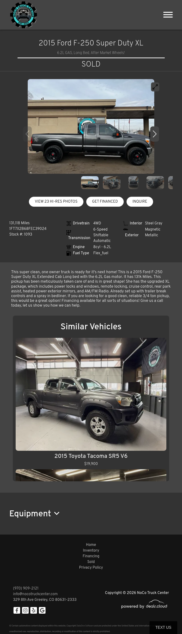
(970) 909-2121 (26, 588)
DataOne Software (85, 626)
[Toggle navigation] (168, 15)
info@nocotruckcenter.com (35, 594)
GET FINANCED (105, 201)
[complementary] (168, 620)
